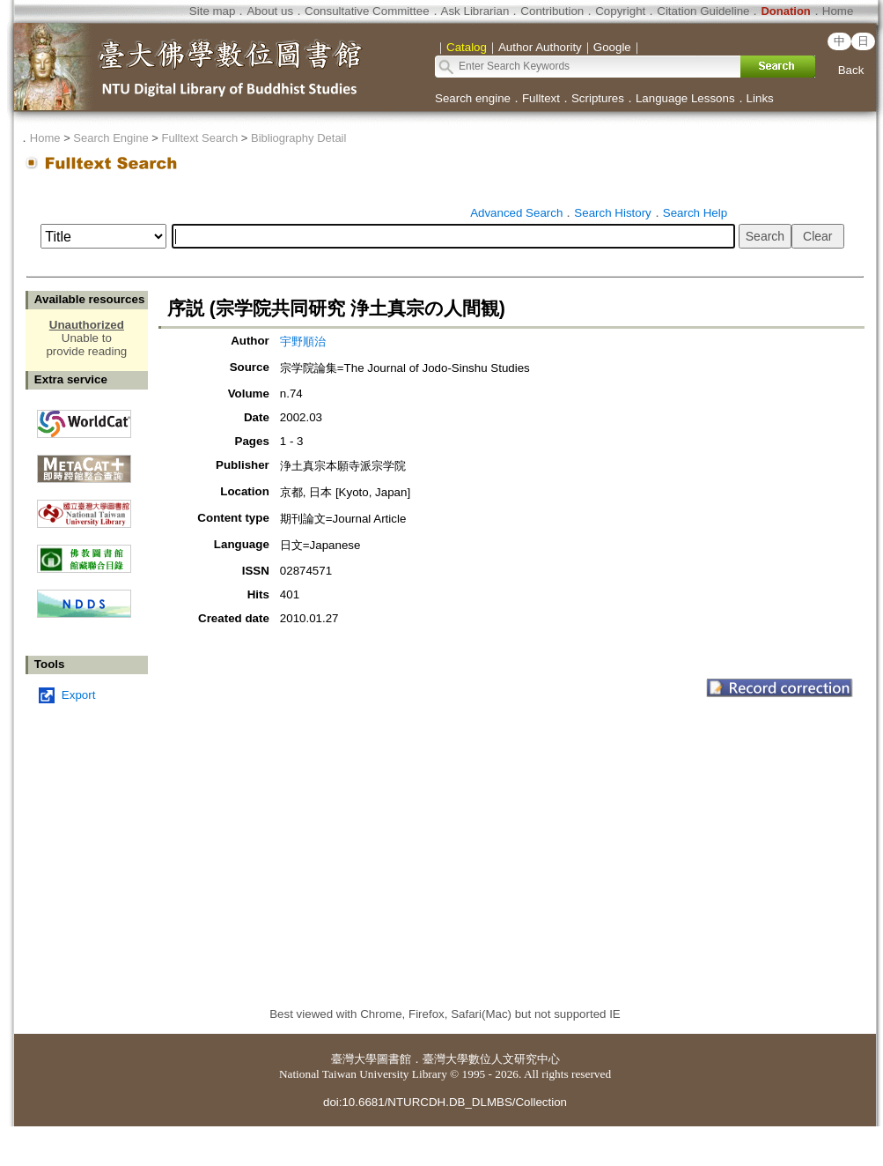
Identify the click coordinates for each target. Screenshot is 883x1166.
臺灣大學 (354, 1059)
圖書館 (394, 1059)
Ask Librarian (475, 11)
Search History (612, 212)
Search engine (473, 98)
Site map (212, 11)
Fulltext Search (199, 138)
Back (851, 70)
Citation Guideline (703, 11)
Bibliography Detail (298, 138)
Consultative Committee (367, 11)
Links (760, 98)
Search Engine (110, 138)
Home (838, 11)
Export (79, 695)
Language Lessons (685, 98)
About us (270, 11)
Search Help (695, 212)
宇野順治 (303, 341)
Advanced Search (516, 212)
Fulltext (541, 98)
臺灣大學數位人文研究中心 (491, 1059)
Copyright (620, 11)
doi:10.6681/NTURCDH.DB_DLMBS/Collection (445, 1102)
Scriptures (597, 98)
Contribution (552, 11)
